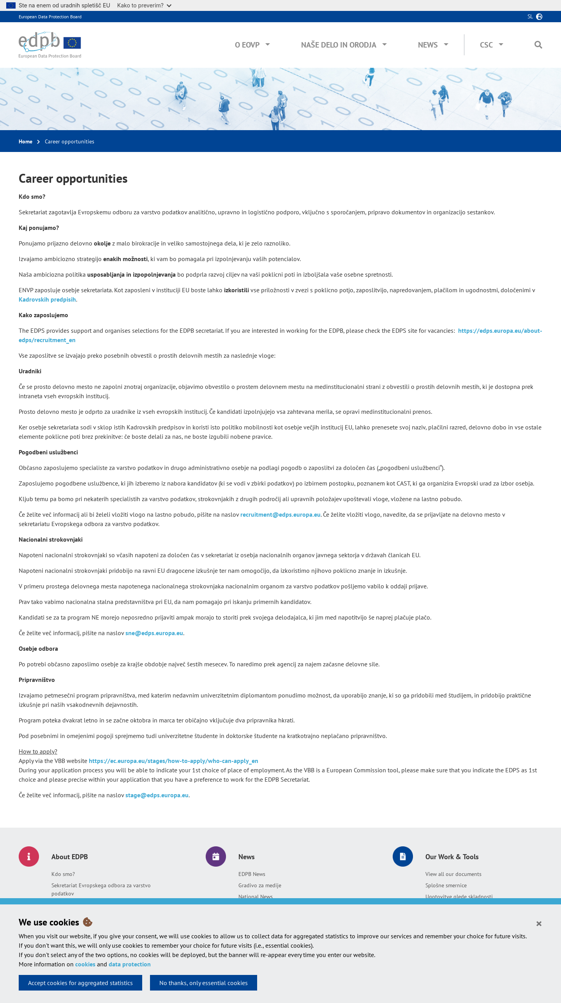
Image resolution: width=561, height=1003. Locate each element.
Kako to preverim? (144, 5)
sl (530, 16)
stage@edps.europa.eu (157, 795)
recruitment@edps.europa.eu (280, 514)
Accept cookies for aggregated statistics (80, 983)
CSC (486, 45)
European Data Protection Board (50, 16)
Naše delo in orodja (338, 45)
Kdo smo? (63, 874)
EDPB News (251, 874)
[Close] (539, 923)
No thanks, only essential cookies (203, 983)
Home (25, 141)
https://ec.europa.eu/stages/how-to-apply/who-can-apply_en (173, 761)
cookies (85, 964)
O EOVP (247, 45)
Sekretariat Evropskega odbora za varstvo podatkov (101, 889)
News (428, 45)
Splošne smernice (446, 885)
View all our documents (453, 874)
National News (255, 896)
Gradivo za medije (259, 885)
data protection (130, 964)
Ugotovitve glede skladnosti (459, 896)
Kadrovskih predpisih (47, 299)
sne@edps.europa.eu (154, 633)
